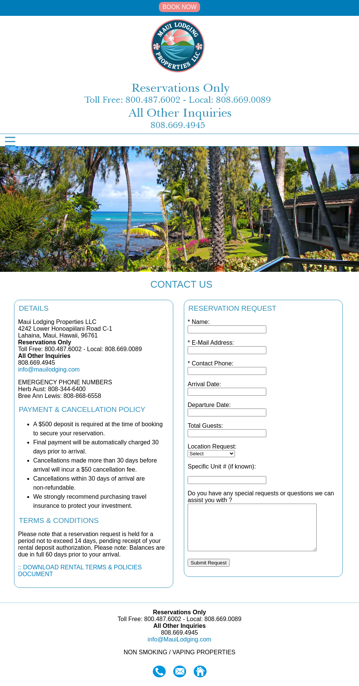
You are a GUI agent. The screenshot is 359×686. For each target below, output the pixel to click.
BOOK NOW (180, 7)
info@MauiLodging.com (179, 639)
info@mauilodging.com (49, 369)
